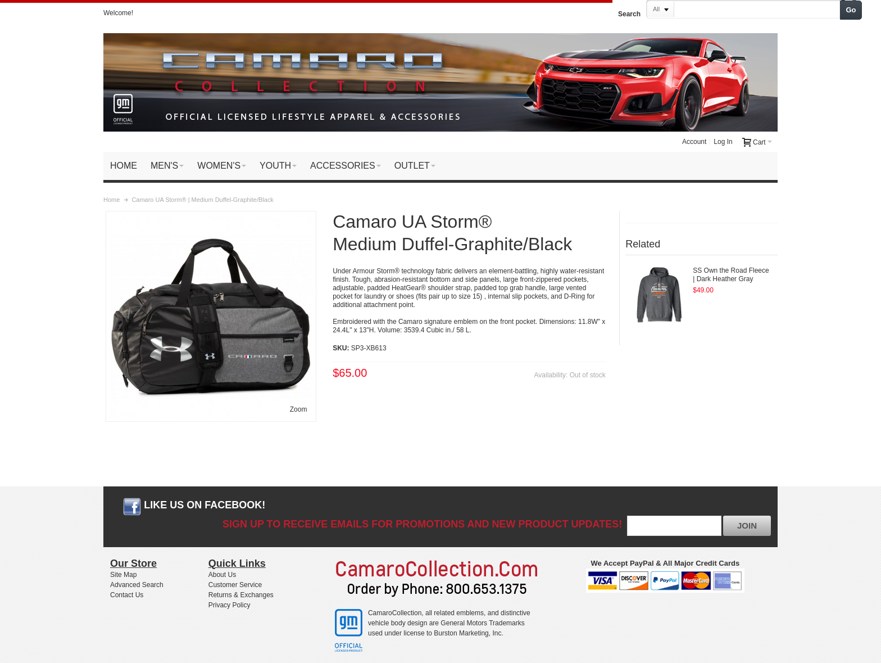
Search (629, 14)
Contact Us (126, 595)
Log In (723, 142)
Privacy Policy (229, 605)
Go (851, 10)
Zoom (298, 409)
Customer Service (235, 585)
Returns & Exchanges (241, 595)
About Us (222, 575)
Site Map (123, 575)
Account (694, 142)
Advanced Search (137, 585)
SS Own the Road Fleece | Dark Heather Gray (731, 275)
